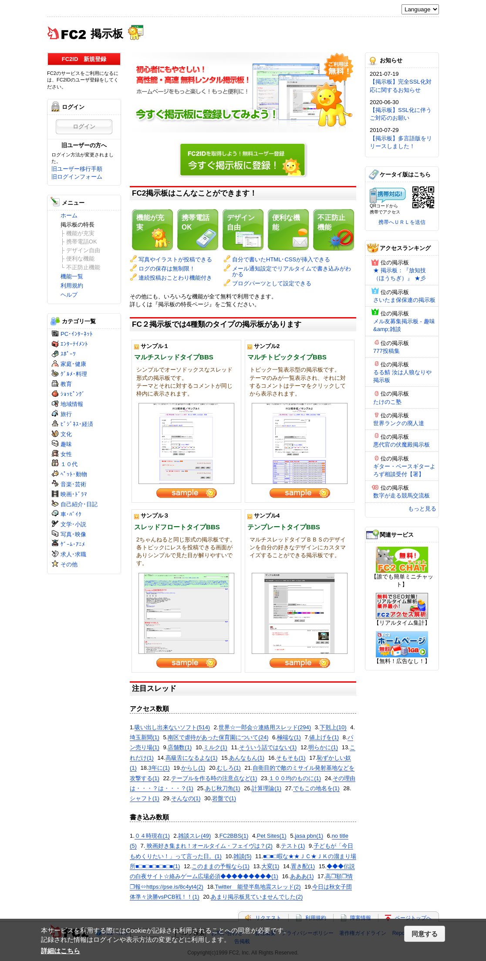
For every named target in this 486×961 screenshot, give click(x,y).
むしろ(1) (229, 768)
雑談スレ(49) (194, 835)
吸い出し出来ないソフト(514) (172, 727)
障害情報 (360, 918)
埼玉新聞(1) (144, 737)
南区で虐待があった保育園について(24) (218, 737)
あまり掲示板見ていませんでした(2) (257, 896)
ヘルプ (69, 294)
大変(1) (270, 866)
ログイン (84, 126)
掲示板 (107, 33)
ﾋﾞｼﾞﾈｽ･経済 (77, 424)
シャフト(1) (144, 798)
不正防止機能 (331, 222)
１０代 (69, 464)
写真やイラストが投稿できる (175, 259)
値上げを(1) (324, 737)
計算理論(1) (266, 788)
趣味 (66, 444)
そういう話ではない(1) (268, 747)
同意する (425, 933)
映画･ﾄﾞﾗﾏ (74, 494)
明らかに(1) (323, 747)
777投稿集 (386, 351)
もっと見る (422, 508)
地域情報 (72, 404)
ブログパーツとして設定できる (271, 283)
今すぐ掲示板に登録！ (243, 158)
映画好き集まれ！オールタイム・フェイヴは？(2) (209, 846)
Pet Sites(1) (272, 835)
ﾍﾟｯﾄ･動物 (74, 474)
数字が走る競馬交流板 (401, 495)
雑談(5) (242, 856)
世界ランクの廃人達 (398, 423)
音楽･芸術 (73, 484)
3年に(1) (159, 768)
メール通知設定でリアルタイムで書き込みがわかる (291, 271)
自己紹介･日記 (79, 504)
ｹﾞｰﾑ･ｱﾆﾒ (73, 544)
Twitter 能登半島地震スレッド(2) (257, 886)
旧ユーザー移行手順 (76, 169)
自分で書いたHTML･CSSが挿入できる (281, 259)
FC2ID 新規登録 (84, 59)
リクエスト (268, 918)
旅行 (66, 414)
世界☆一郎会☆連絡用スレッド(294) (265, 727)
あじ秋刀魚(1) (222, 788)
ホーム (69, 215)
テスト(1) (293, 846)
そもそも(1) (291, 758)
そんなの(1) (186, 798)
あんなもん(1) (246, 758)
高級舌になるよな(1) (191, 758)
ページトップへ (413, 918)
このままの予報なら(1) (221, 866)
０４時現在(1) (152, 835)
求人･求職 (73, 554)
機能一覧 (72, 276)
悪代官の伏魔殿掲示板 (401, 444)
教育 (66, 384)
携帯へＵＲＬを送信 (401, 222)
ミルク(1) (215, 747)
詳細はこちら (60, 950)
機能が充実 (150, 222)
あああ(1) (302, 876)
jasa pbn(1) (309, 835)
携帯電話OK (195, 222)
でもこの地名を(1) (316, 788)
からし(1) (193, 768)
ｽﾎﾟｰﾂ (68, 354)
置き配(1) (303, 866)
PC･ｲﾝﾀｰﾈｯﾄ (77, 334)
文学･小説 (73, 524)
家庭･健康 (73, 364)
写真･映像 (73, 534)
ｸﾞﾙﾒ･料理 (74, 374)
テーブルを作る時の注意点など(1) (214, 778)
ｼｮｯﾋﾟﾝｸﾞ (73, 394)
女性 (66, 454)
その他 (69, 564)
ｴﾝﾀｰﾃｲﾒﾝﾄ (74, 344)
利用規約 (72, 285)
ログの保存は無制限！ (166, 268)
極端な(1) (289, 737)
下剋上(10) (333, 727)
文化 (66, 434)
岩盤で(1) (224, 798)
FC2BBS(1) (233, 835)
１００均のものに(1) (295, 778)
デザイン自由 (241, 222)
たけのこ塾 (387, 402)
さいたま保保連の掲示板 (404, 300)
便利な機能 (286, 222)
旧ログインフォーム (76, 176)
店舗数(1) (180, 747)
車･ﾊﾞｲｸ (71, 514)
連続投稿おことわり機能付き (175, 277)
